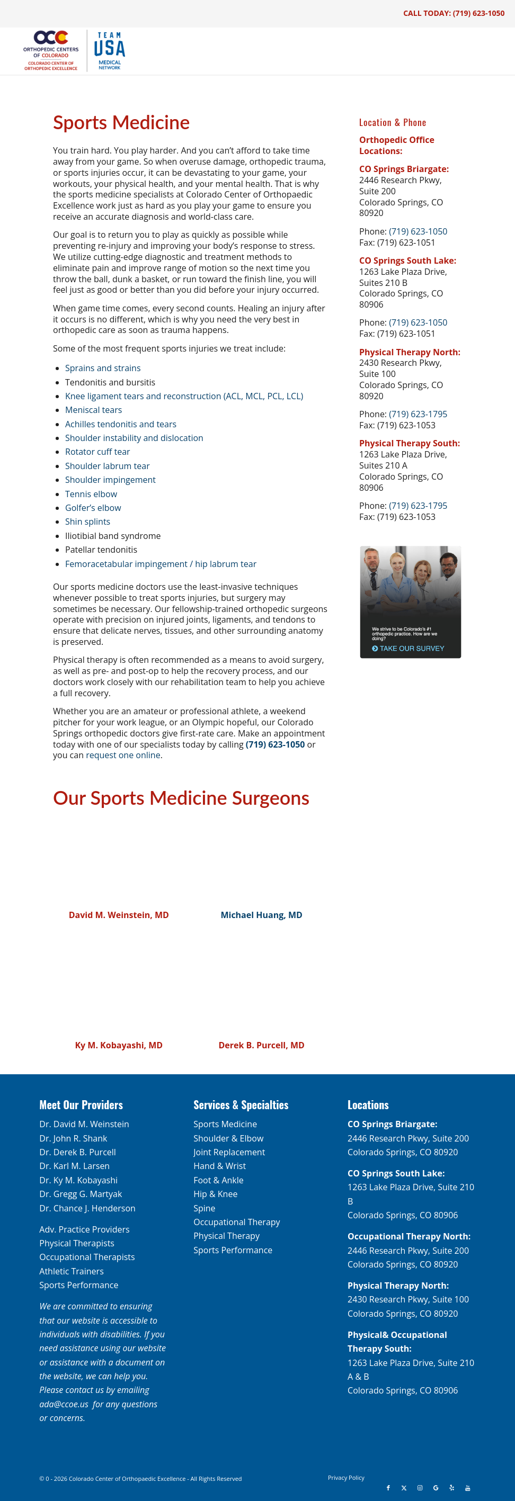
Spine (204, 1208)
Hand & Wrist (219, 1166)
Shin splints (87, 521)
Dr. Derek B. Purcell (77, 1152)
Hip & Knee (215, 1194)
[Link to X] (404, 1488)
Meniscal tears (93, 410)
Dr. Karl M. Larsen (74, 1166)
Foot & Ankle (218, 1180)
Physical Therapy (226, 1236)
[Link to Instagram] (420, 1488)
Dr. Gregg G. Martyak (80, 1194)
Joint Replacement (229, 1152)
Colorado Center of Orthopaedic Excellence (127, 1478)
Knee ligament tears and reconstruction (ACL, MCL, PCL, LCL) (184, 396)
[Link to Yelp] (452, 1488)
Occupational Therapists (87, 1257)
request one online (123, 755)
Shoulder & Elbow (228, 1138)
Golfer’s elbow (93, 508)
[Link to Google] (436, 1488)
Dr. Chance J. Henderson (87, 1208)
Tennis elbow (91, 494)
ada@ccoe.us (63, 1404)
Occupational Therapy (236, 1222)
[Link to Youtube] (468, 1488)
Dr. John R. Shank (73, 1138)
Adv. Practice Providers (84, 1229)
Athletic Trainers (71, 1271)
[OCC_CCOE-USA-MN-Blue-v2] (67, 51)
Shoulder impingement (110, 480)
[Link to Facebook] (388, 1488)
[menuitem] (346, 1477)
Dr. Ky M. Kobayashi (78, 1180)
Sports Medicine (225, 1124)
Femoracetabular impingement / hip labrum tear (160, 564)
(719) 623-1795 (418, 414)
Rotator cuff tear (97, 451)
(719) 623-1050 (479, 13)
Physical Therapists (76, 1243)
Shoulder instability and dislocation (134, 438)
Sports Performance (78, 1285)
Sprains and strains (103, 368)
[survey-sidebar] (410, 602)
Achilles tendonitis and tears (120, 424)
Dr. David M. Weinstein (84, 1124)
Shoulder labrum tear (107, 466)
